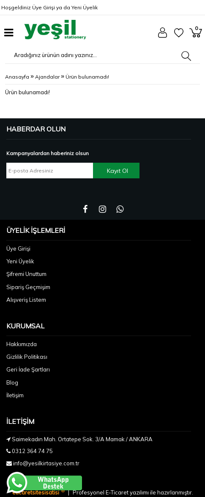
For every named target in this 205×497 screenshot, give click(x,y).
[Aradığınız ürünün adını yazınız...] (71, 55)
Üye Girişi (43, 7)
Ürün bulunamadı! (87, 77)
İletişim (15, 395)
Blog (12, 382)
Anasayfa (17, 77)
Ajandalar (47, 77)
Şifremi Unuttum (26, 273)
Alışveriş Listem (26, 299)
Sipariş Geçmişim (28, 287)
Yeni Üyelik (84, 7)
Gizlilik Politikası (26, 356)
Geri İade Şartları (28, 369)
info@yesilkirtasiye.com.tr (46, 463)
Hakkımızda (21, 344)
